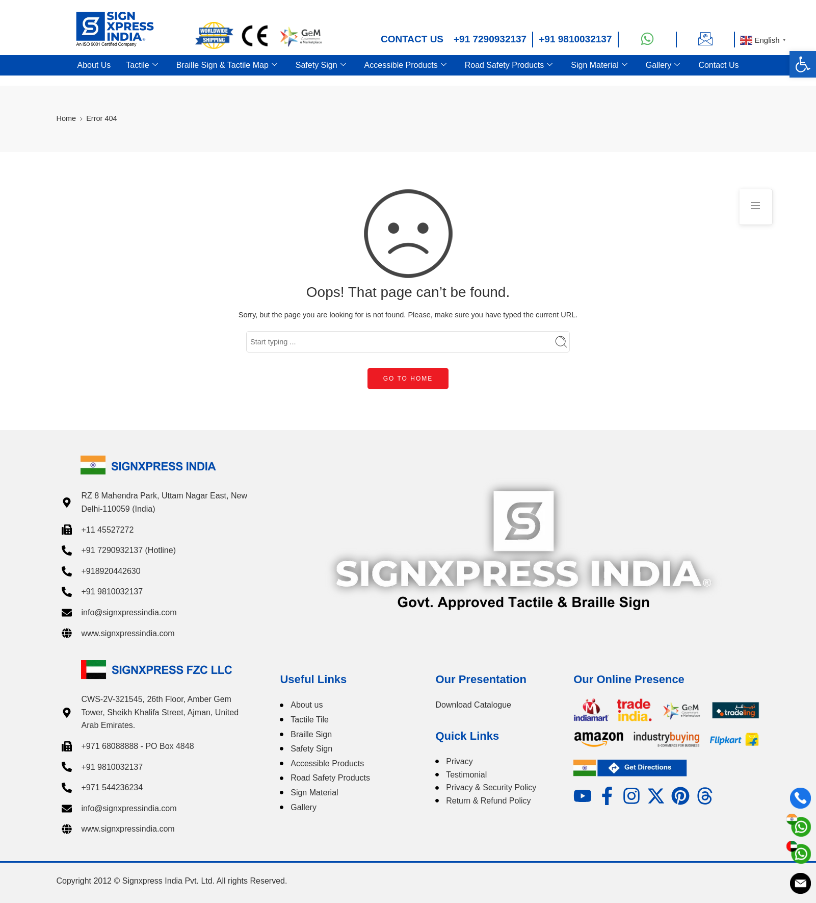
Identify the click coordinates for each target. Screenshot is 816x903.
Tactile (141, 65)
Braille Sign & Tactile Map (226, 65)
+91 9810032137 (575, 39)
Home (66, 118)
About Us (94, 65)
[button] (802, 64)
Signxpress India (152, 880)
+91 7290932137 (490, 39)
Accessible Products (405, 65)
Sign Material (599, 65)
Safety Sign (321, 65)
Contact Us (718, 65)
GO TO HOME (408, 378)
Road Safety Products (509, 65)
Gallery (663, 65)
